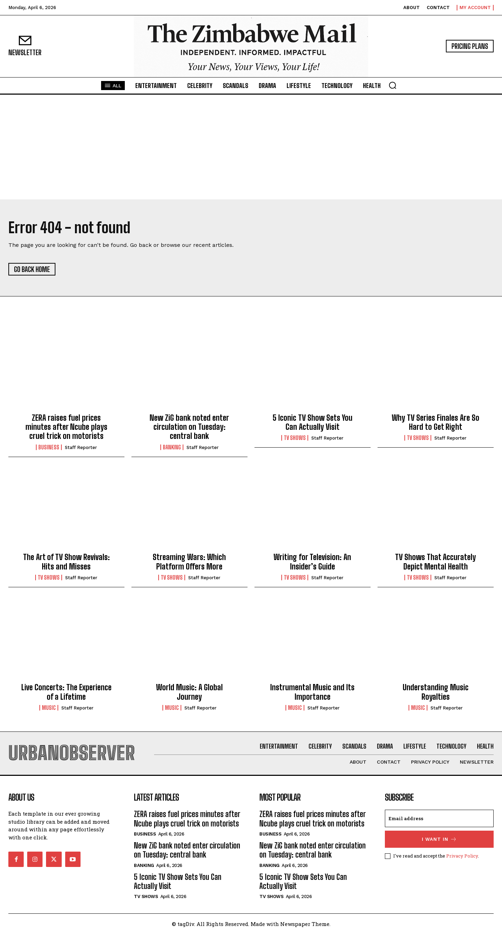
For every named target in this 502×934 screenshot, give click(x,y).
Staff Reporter (81, 447)
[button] (392, 85)
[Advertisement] (251, 147)
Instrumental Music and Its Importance (312, 692)
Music (49, 708)
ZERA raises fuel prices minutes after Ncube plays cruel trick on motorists (66, 427)
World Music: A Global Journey (189, 692)
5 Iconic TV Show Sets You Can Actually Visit (312, 422)
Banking (172, 447)
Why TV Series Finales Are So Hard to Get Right (435, 422)
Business (48, 447)
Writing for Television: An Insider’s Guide (312, 561)
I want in (439, 839)
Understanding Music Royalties (436, 692)
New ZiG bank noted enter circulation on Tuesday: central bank (189, 427)
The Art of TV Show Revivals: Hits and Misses (66, 561)
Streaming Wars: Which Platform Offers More (189, 561)
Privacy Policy (462, 856)
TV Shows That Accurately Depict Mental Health (435, 561)
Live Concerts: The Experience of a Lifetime (66, 692)
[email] (439, 818)
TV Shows (295, 438)
